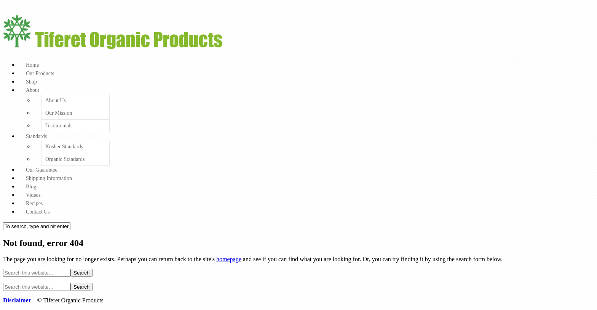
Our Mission (58, 113)
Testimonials (58, 125)
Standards (36, 136)
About (32, 90)
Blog (31, 187)
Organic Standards (65, 159)
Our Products (40, 73)
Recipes (34, 203)
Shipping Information (49, 178)
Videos (33, 195)
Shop (31, 82)
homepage (228, 259)
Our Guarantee (41, 170)
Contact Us (38, 212)
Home (32, 65)
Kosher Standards (64, 146)
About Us (55, 100)
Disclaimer (17, 300)
